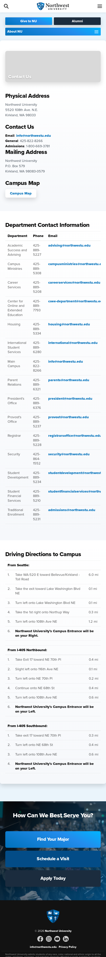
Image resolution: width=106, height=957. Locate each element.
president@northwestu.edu (70, 398)
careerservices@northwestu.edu (74, 282)
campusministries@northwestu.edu (77, 264)
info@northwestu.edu (33, 135)
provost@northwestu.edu (68, 417)
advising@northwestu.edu (69, 245)
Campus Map (21, 193)
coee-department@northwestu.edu (76, 301)
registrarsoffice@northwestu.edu (75, 435)
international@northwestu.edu (73, 343)
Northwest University (58, 931)
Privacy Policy (67, 947)
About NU (14, 31)
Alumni (77, 21)
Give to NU (28, 21)
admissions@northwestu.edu (71, 510)
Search (6, 6)
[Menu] (100, 6)
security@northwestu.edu (69, 454)
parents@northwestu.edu (68, 380)
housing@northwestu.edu (69, 324)
